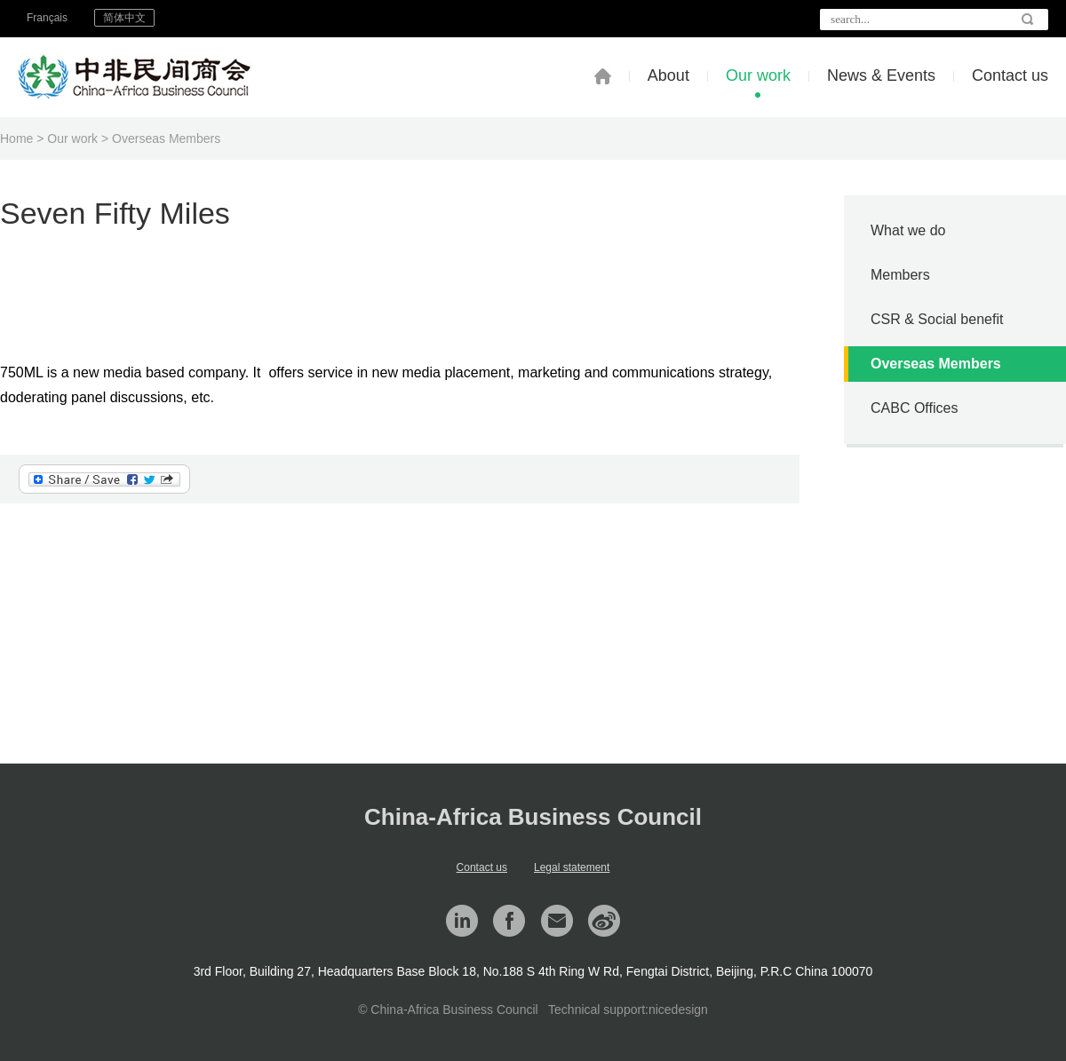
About (668, 75)
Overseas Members (166, 138)
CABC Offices (914, 408)
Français (47, 18)
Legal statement (571, 867)
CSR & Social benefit (937, 319)
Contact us (1010, 75)
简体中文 (124, 18)
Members (900, 274)
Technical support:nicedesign (628, 1009)
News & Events (881, 75)
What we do (908, 230)
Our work (758, 75)
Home (16, 138)
